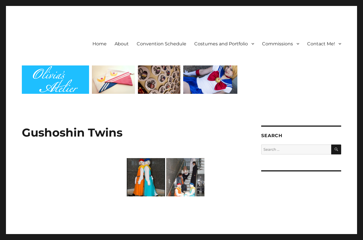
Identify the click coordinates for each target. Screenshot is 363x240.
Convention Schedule (161, 43)
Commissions (277, 43)
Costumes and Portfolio (221, 43)
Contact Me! (321, 43)
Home (99, 43)
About (122, 43)
